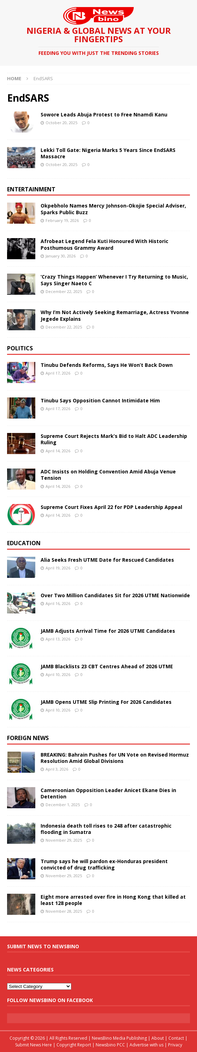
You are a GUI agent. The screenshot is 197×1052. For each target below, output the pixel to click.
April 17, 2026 (58, 373)
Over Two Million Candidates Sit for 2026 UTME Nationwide (115, 595)
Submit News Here (33, 1045)
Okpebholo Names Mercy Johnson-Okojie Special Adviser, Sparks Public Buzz (113, 208)
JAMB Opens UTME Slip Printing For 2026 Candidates (106, 702)
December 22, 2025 (64, 291)
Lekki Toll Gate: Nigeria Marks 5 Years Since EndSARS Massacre (108, 153)
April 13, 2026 (58, 639)
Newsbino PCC (110, 1045)
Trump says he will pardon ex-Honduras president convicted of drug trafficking (104, 864)
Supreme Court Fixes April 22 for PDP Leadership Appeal (111, 507)
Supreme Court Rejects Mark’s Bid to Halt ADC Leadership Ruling (114, 439)
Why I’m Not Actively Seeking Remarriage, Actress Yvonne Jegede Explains (115, 315)
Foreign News (28, 738)
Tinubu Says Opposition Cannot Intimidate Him (100, 400)
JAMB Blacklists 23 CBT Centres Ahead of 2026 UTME (107, 666)
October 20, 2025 (61, 122)
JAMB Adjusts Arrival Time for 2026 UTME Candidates (108, 630)
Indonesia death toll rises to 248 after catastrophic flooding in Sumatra (106, 828)
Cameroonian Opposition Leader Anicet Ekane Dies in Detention (108, 793)
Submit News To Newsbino (43, 946)
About (157, 1038)
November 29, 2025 (64, 840)
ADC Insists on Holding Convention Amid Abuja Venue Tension (108, 474)
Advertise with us (146, 1045)
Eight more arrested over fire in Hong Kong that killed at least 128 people (113, 899)
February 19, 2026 (62, 220)
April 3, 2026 (57, 769)
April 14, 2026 (58, 450)
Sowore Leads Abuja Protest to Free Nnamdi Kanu (104, 114)
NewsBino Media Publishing (119, 1038)
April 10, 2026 (58, 674)
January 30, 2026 (61, 256)
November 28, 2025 (64, 911)
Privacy (175, 1045)
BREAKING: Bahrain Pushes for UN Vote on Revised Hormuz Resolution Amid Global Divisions (115, 757)
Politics (20, 348)
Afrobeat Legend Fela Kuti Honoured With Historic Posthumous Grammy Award (104, 244)
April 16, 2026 (58, 603)
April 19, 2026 (58, 567)
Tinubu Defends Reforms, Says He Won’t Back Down (107, 365)
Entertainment (31, 189)
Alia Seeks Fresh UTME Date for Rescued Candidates (107, 559)
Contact (176, 1038)
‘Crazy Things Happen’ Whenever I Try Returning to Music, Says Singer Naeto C (114, 279)
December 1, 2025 (63, 804)
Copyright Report (73, 1045)
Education (24, 543)
